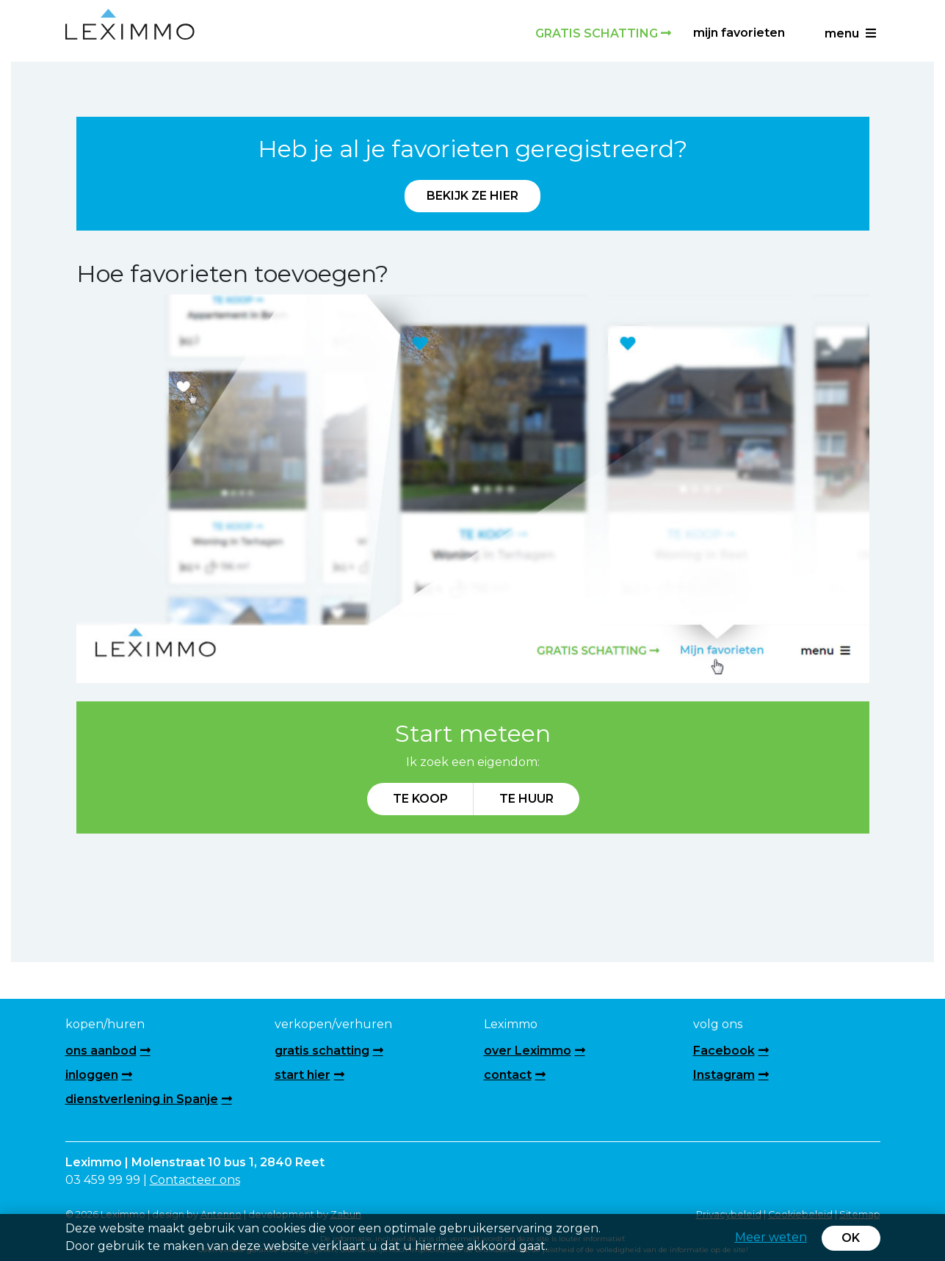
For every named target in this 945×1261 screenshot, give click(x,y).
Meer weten (771, 1237)
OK (850, 1238)
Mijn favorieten (739, 33)
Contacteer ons (195, 1180)
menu (850, 33)
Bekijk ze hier (472, 196)
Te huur (526, 799)
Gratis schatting (603, 33)
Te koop (420, 799)
